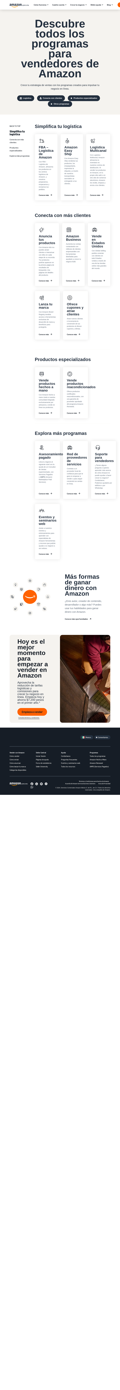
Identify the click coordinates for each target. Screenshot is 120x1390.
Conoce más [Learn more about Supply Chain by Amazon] (44, 195)
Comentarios (103, 737)
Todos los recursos (68, 767)
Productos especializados (16, 149)
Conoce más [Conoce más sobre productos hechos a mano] (44, 413)
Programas (94, 753)
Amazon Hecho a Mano (98, 760)
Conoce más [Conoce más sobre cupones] (72, 334)
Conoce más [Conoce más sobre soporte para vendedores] (100, 493)
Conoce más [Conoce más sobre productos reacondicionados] (72, 413)
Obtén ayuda (95, 5)
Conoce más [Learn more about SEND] (95, 195)
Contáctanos (65, 756)
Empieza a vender (32, 712)
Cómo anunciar (15, 763)
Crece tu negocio (77, 5)
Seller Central (41, 753)
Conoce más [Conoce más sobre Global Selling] (97, 281)
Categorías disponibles (18, 770)
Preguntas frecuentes (69, 760)
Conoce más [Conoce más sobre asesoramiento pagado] (44, 493)
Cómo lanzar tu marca (18, 767)
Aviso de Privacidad (104, 784)
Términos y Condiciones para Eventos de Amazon (94, 781)
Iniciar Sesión (41, 756)
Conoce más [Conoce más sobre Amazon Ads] (44, 281)
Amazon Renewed (96, 763)
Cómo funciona (40, 5)
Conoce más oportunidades (76, 619)
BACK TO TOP (15, 126)
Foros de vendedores (43, 763)
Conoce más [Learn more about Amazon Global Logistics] (69, 195)
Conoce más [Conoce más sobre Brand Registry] (44, 334)
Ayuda (63, 753)
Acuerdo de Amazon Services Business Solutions (80, 784)
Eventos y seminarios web (70, 763)
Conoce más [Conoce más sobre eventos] (44, 554)
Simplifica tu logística (17, 133)
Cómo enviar (14, 760)
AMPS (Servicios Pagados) (99, 767)
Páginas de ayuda (42, 760)
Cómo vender (14, 756)
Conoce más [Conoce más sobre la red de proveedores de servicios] (72, 493)
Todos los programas (97, 756)
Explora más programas (20, 156)
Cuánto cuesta (58, 5)
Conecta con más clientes (17, 141)
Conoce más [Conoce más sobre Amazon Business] (71, 281)
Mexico (88, 737)
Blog (109, 5)
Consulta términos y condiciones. (28, 718)
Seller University (42, 767)
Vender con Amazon (17, 753)
